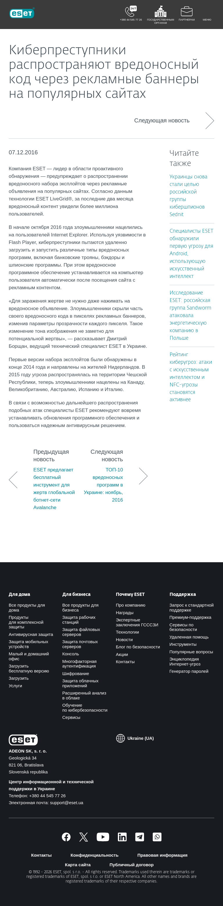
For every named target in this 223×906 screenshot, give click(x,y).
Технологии (127, 632)
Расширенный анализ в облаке (84, 695)
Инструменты (183, 644)
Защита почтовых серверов (80, 644)
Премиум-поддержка (190, 617)
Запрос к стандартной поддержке (192, 607)
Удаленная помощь (189, 636)
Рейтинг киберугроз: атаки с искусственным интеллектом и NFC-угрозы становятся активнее (191, 377)
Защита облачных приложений (80, 683)
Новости (124, 639)
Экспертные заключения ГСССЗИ (137, 622)
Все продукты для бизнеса (80, 607)
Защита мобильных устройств (28, 644)
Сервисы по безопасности (183, 627)
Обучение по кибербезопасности (85, 707)
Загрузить (19, 678)
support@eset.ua (66, 802)
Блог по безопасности (138, 646)
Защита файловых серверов (81, 632)
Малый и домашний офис (29, 656)
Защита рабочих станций (79, 620)
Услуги (15, 685)
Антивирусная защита (31, 634)
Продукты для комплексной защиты (26, 622)
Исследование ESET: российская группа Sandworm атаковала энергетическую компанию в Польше (190, 316)
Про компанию (130, 605)
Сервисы (71, 717)
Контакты (125, 661)
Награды (125, 612)
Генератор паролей (189, 671)
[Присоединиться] (157, 839)
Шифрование (75, 673)
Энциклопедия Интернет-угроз (185, 661)
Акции (122, 654)
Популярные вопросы (191, 651)
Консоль (70, 653)
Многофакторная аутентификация (79, 664)
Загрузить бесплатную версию (29, 668)
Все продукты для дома (27, 607)
